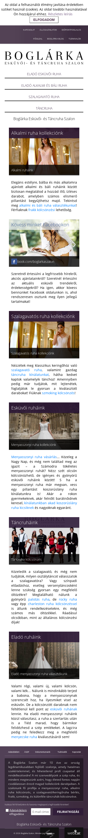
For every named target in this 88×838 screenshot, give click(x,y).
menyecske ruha (24, 737)
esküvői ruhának (63, 709)
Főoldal (37, 39)
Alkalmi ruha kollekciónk (37, 133)
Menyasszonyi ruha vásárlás (34, 457)
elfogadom (44, 20)
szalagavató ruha (26, 370)
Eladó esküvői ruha (44, 74)
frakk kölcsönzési (41, 210)
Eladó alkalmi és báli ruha (44, 85)
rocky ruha (68, 599)
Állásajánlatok (48, 30)
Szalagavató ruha (44, 96)
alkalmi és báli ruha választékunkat (47, 205)
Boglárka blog (55, 39)
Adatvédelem (13, 752)
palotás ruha (39, 599)
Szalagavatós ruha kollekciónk (43, 316)
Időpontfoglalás (71, 30)
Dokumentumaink (42, 752)
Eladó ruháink (26, 637)
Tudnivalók (75, 39)
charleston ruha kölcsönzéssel (52, 604)
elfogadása (16, 814)
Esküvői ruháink (28, 408)
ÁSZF (26, 752)
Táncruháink (24, 522)
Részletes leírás (60, 14)
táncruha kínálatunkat (30, 374)
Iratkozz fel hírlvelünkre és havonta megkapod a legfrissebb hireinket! (37, 804)
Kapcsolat (29, 30)
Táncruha (44, 108)
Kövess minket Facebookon (40, 224)
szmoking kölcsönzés (58, 393)
